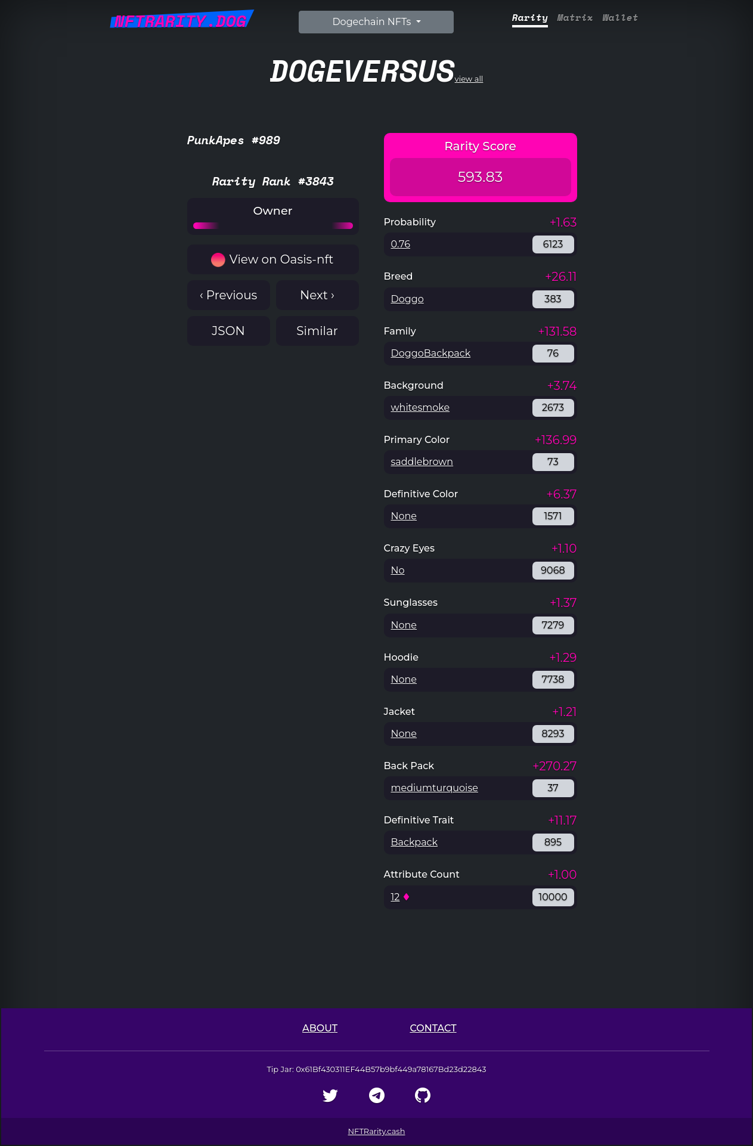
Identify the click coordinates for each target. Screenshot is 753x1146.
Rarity (530, 17)
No (398, 570)
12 (395, 897)
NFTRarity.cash (376, 1131)
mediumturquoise (434, 788)
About (319, 1028)
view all (377, 70)
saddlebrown (422, 461)
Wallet (621, 17)
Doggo (407, 299)
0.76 (400, 244)
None (404, 516)
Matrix (575, 17)
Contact (433, 1028)
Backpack (414, 842)
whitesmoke (420, 407)
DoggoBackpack (431, 353)
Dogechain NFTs (372, 21)
